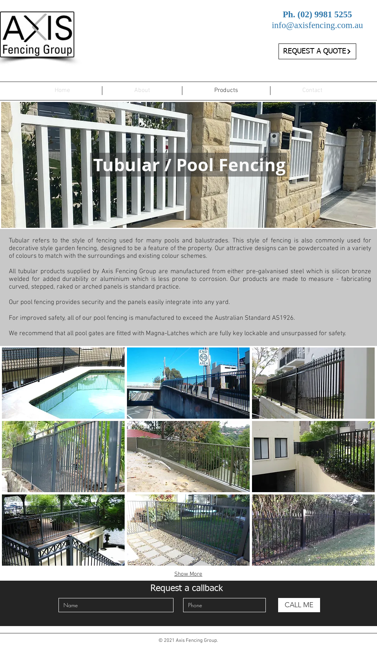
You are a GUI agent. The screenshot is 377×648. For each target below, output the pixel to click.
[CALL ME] (299, 605)
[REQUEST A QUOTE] (317, 51)
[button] (63, 383)
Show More (188, 574)
